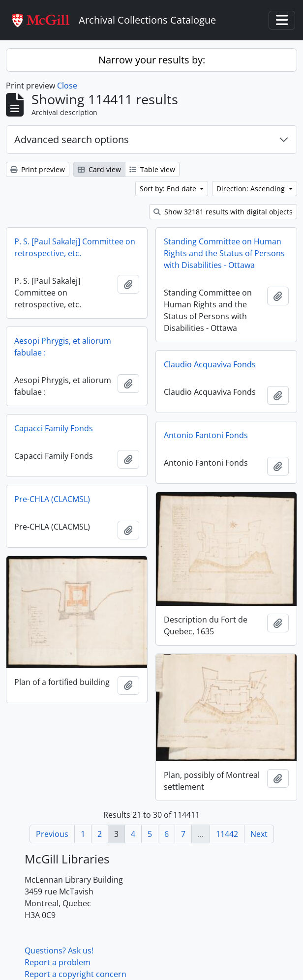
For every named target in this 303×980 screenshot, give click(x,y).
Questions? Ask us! (59, 950)
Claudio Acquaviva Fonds (210, 364)
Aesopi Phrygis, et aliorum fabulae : (62, 346)
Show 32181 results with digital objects (223, 211)
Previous (52, 834)
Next (259, 834)
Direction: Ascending (251, 188)
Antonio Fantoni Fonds (206, 435)
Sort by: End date (169, 188)
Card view (99, 169)
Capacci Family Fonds (53, 428)
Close (67, 85)
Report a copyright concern (75, 974)
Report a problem (58, 962)
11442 (227, 834)
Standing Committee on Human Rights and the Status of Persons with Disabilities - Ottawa (224, 253)
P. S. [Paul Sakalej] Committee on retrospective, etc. (74, 247)
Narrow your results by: (151, 59)
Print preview (37, 169)
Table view (152, 169)
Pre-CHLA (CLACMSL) (52, 499)
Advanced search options (71, 139)
